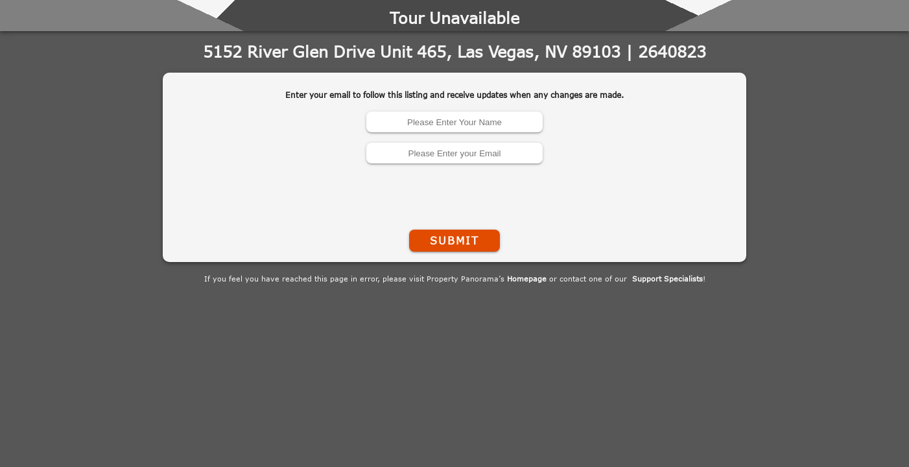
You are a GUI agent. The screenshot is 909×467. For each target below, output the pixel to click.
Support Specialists (667, 278)
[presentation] (454, 194)
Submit (454, 240)
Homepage (527, 278)
